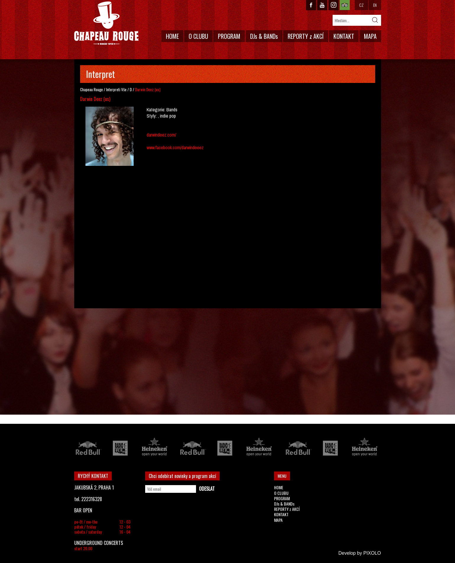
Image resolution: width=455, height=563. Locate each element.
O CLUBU (198, 36)
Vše (124, 89)
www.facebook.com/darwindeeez (175, 147)
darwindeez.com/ (161, 134)
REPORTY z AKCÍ (306, 36)
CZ (361, 5)
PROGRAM (229, 36)
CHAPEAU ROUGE (106, 23)
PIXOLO (372, 553)
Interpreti (113, 89)
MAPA (370, 36)
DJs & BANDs (264, 36)
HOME (172, 36)
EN (375, 5)
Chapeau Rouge (91, 89)
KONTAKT (343, 36)
